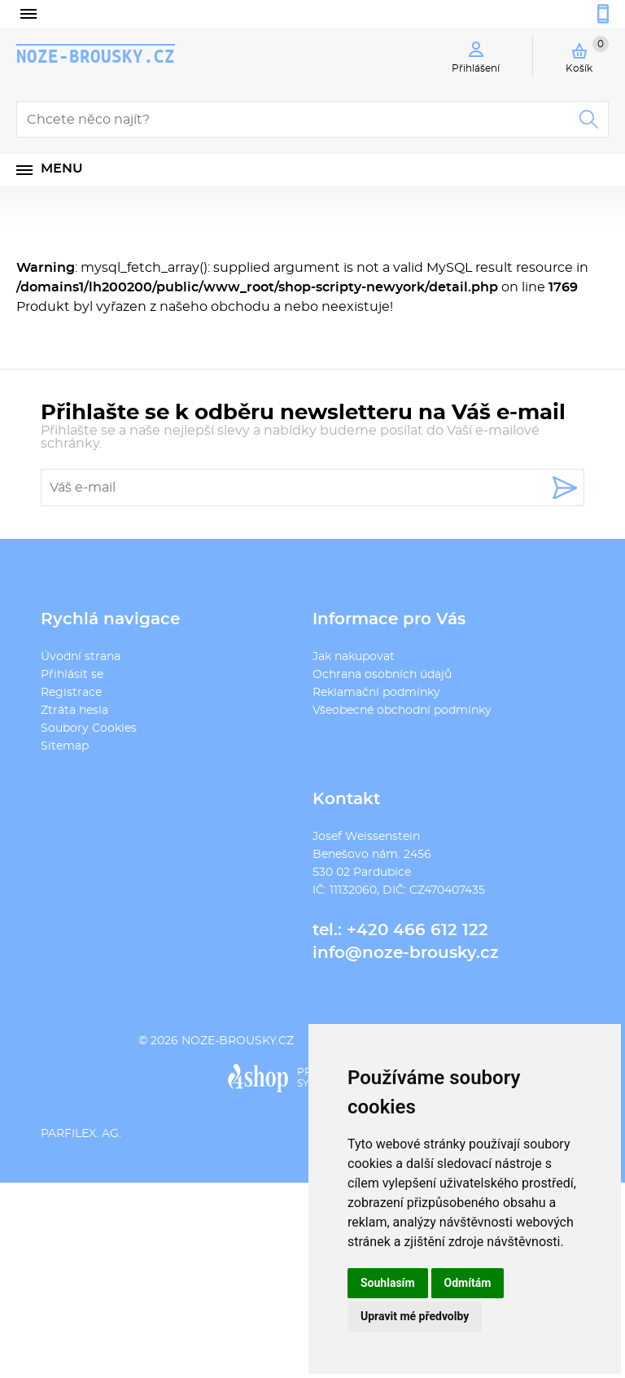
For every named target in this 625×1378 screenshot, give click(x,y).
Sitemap (65, 746)
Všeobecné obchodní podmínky (402, 710)
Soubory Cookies (89, 728)
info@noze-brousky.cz (405, 953)
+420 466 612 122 (417, 930)
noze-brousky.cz (95, 56)
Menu (62, 168)
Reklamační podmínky (376, 692)
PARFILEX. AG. (81, 1134)
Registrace (71, 692)
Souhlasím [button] (388, 1282)
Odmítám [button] (468, 1282)
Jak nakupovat (353, 657)
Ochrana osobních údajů (382, 674)
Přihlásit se (72, 674)
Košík (587, 54)
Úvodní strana (80, 657)
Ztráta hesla (74, 710)
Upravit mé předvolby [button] (415, 1316)
